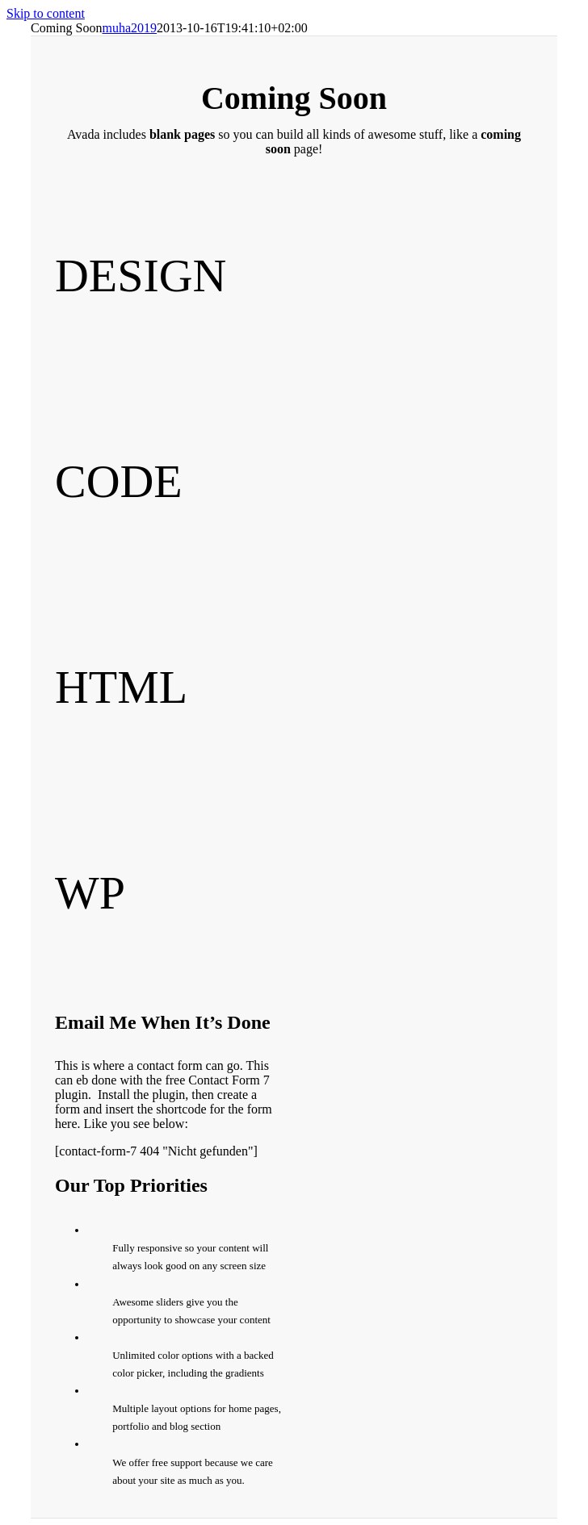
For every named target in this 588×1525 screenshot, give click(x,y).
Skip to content (45, 13)
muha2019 (129, 28)
